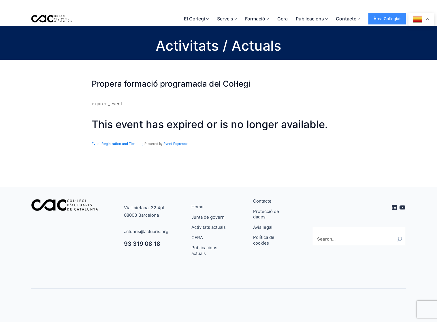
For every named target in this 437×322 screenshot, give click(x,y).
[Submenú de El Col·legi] (207, 18)
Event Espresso (175, 144)
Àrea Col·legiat (387, 18)
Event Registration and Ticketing (118, 144)
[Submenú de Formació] (267, 18)
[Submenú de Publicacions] (326, 18)
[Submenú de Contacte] (358, 18)
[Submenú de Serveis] (235, 18)
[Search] (400, 239)
